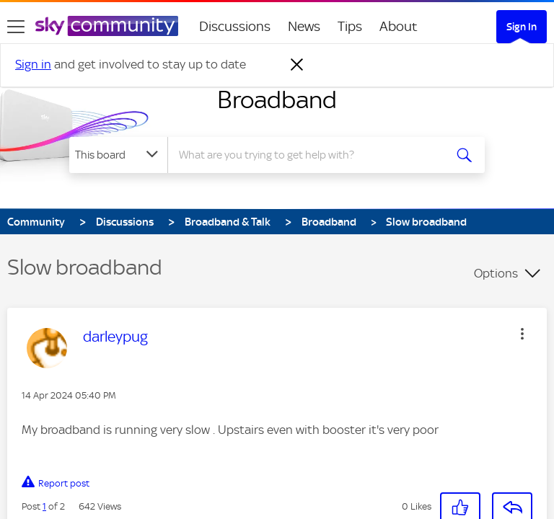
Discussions (235, 26)
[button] (460, 495)
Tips (350, 26)
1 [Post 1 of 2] (44, 494)
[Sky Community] (106, 26)
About (398, 26)
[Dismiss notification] (297, 64)
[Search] (310, 155)
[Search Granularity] (118, 155)
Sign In (521, 26)
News (304, 26)
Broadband (277, 99)
